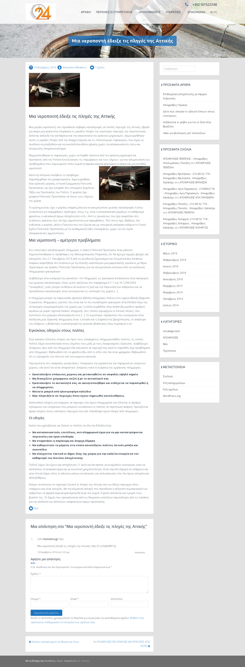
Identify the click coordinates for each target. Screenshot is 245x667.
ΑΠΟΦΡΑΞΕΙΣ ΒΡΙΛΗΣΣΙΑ (193, 182)
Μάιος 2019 (170, 253)
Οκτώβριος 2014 (173, 298)
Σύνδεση (168, 376)
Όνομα (36, 599)
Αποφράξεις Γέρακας (175, 105)
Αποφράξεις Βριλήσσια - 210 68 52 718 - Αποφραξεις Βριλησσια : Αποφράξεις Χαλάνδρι (187, 178)
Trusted (67, 661)
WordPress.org (172, 396)
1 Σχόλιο (99, 67)
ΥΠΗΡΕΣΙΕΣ (173, 12)
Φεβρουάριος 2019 (174, 259)
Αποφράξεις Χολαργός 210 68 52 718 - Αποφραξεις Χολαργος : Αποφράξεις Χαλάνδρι (186, 223)
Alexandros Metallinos (74, 67)
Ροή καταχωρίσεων (174, 383)
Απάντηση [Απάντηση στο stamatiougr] (140, 552)
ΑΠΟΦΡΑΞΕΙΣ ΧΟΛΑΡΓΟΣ (193, 227)
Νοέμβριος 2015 (173, 286)
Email (75, 599)
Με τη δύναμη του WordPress (40, 661)
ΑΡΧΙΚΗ (86, 12)
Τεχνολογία (169, 350)
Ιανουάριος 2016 (173, 279)
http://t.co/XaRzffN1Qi (103, 546)
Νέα (36, 508)
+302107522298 (200, 4)
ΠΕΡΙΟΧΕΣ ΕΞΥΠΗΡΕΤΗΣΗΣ (114, 12)
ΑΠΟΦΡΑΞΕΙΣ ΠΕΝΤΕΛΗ (181, 212)
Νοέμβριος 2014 (173, 292)
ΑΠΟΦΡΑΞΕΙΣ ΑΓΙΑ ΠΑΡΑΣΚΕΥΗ (196, 197)
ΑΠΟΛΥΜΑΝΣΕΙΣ (149, 12)
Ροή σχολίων (170, 389)
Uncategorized (171, 331)
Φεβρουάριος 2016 (174, 272)
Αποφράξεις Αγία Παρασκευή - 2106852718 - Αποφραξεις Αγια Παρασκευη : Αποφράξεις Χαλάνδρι (189, 193)
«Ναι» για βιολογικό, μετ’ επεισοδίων (184, 133)
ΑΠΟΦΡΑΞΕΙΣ (170, 337)
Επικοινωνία (196, 12)
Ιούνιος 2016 (170, 266)
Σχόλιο (36, 573)
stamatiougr (51, 539)
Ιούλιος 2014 (170, 305)
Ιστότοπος (117, 599)
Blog (213, 12)
